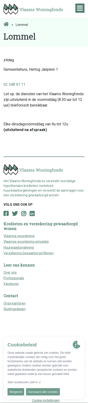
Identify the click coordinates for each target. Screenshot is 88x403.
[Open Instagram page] (23, 214)
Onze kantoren (15, 303)
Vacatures (11, 284)
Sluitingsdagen (15, 309)
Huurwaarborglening (19, 247)
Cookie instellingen (46, 400)
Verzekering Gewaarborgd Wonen (29, 253)
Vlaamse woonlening (19, 236)
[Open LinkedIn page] (32, 214)
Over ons (10, 272)
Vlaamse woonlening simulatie (26, 241)
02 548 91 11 (14, 84)
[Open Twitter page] (15, 214)
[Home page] (6, 24)
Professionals (14, 278)
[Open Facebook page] (6, 214)
